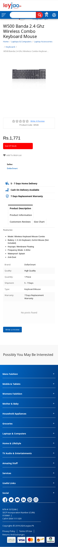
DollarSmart (12, 168)
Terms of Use (25, 531)
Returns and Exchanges (13, 534)
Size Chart (39, 221)
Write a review (37, 121)
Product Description (20, 208)
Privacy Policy (8, 531)
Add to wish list (12, 155)
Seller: (10, 164)
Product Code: (26, 124)
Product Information (21, 215)
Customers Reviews (20, 221)
